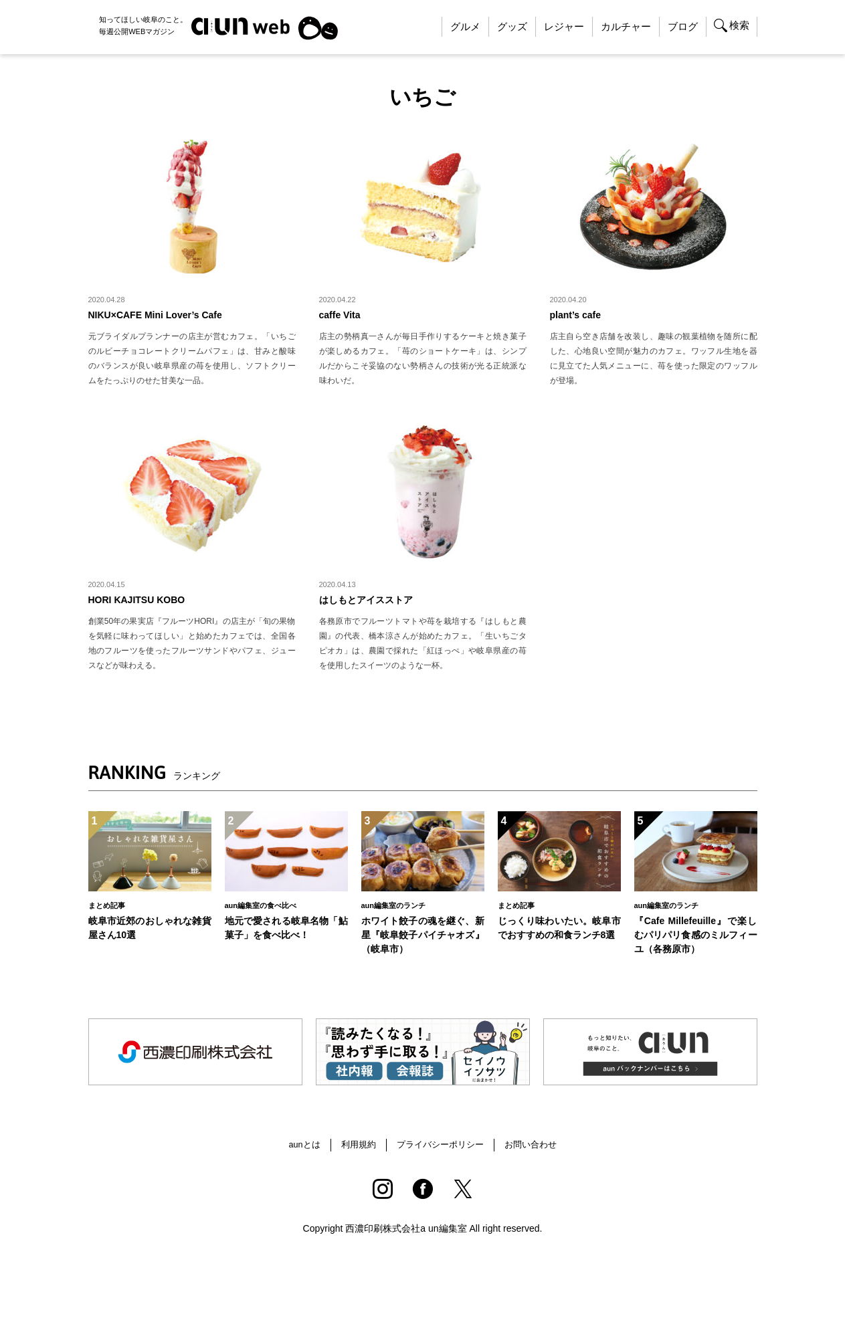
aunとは (297, 1154)
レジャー (564, 26)
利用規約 (354, 1154)
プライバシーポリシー (441, 1154)
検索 (739, 25)
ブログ (683, 26)
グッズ (512, 26)
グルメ (465, 26)
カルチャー (626, 26)
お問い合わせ (536, 1154)
